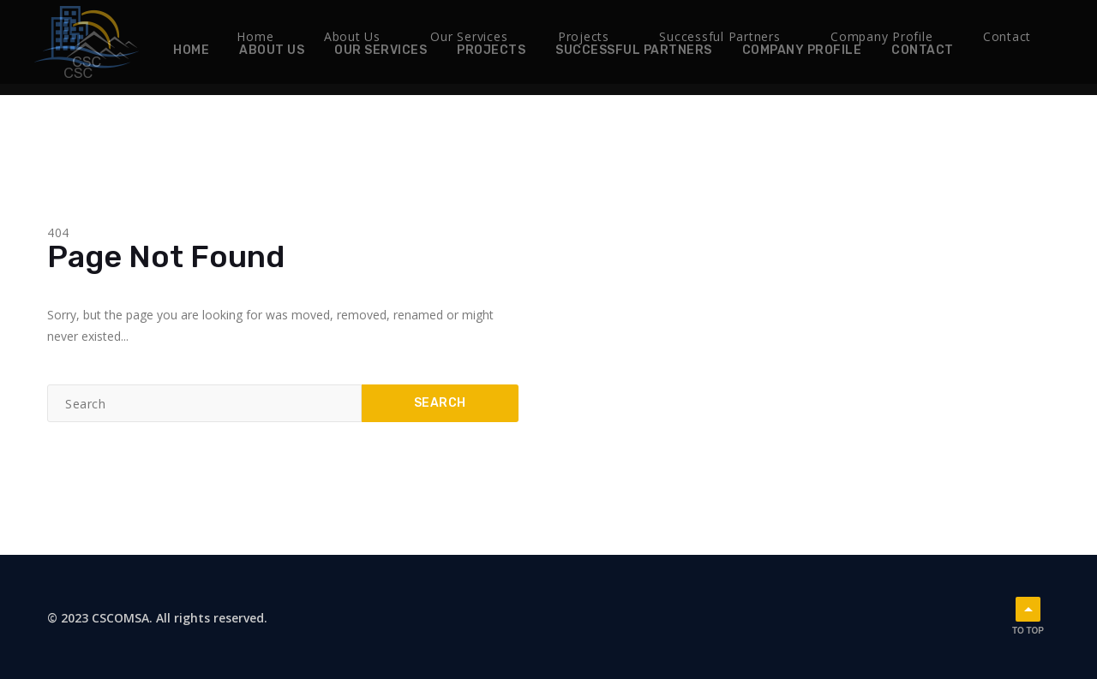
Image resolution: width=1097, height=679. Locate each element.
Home (191, 50)
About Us (271, 50)
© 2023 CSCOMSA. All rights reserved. (157, 614)
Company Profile (802, 50)
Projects (491, 50)
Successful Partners (633, 50)
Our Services (380, 50)
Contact (922, 50)
